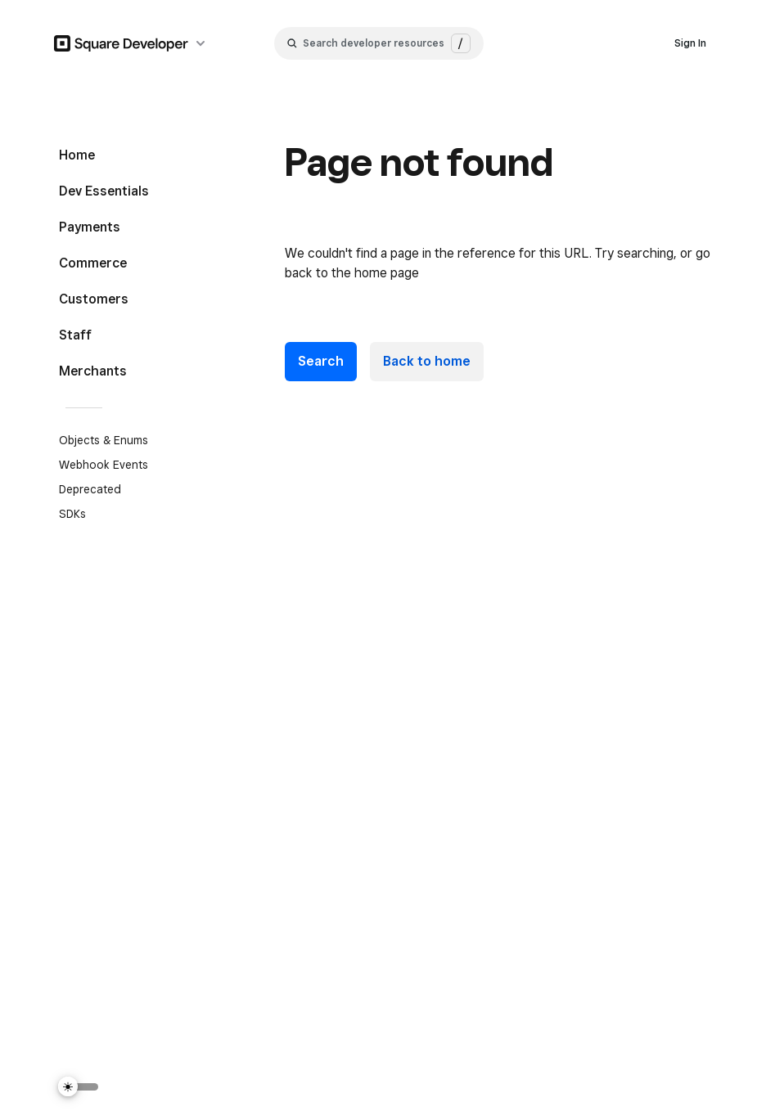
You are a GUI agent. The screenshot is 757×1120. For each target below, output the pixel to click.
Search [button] (321, 361)
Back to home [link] (427, 361)
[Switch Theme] (78, 1087)
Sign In (690, 43)
